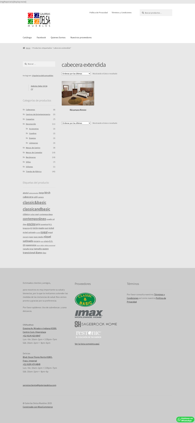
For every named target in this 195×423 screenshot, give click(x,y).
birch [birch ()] (47, 192)
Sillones (29, 166)
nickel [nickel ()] (51, 228)
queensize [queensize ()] (31, 245)
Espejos (32, 138)
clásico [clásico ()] (26, 214)
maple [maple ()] (41, 228)
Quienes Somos (58, 37)
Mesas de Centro (33, 147)
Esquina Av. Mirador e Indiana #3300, (40, 328)
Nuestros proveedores (81, 37)
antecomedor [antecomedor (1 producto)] (34, 193)
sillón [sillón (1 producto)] (42, 245)
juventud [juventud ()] (45, 224)
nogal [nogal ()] (44, 232)
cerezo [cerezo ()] (41, 197)
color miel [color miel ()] (34, 214)
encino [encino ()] (31, 224)
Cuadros (32, 133)
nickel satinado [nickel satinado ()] (29, 232)
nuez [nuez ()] (31, 237)
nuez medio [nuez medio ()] (38, 237)
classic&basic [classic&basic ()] (34, 202)
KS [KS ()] (31, 228)
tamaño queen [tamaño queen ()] (41, 248)
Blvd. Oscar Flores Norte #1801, (38, 357)
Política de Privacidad (99, 12)
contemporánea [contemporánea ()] (46, 214)
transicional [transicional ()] (29, 252)
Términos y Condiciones (122, 12)
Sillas (28, 162)
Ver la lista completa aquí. (87, 343)
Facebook (41, 37)
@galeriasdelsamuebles (42, 75)
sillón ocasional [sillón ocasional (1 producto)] (49, 245)
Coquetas (30, 119)
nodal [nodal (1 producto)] (38, 233)
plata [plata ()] (46, 241)
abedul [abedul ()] (26, 193)
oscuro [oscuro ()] (37, 241)
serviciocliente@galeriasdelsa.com (39, 385)
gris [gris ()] (38, 224)
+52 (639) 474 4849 (31, 364)
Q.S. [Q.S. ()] (51, 241)
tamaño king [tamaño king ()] (28, 249)
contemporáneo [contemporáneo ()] (34, 218)
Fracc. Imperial (30, 360)
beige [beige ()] (41, 192)
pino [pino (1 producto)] (42, 241)
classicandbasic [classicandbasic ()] (36, 209)
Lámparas (33, 143)
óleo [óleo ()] (44, 253)
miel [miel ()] (46, 228)
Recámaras (31, 157)
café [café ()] (35, 197)
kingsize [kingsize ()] (26, 228)
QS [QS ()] (24, 245)
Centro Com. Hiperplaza (34, 332)
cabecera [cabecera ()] (28, 196)
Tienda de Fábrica (33, 171)
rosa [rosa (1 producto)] (38, 245)
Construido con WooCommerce (38, 406)
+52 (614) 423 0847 (31, 335)
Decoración (31, 124)
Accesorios (34, 128)
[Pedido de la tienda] (76, 73)
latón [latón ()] (35, 228)
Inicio (28, 48)
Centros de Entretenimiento (38, 114)
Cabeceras (30, 109)
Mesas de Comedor (34, 152)
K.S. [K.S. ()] (50, 224)
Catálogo (27, 37)
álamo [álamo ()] (38, 252)
